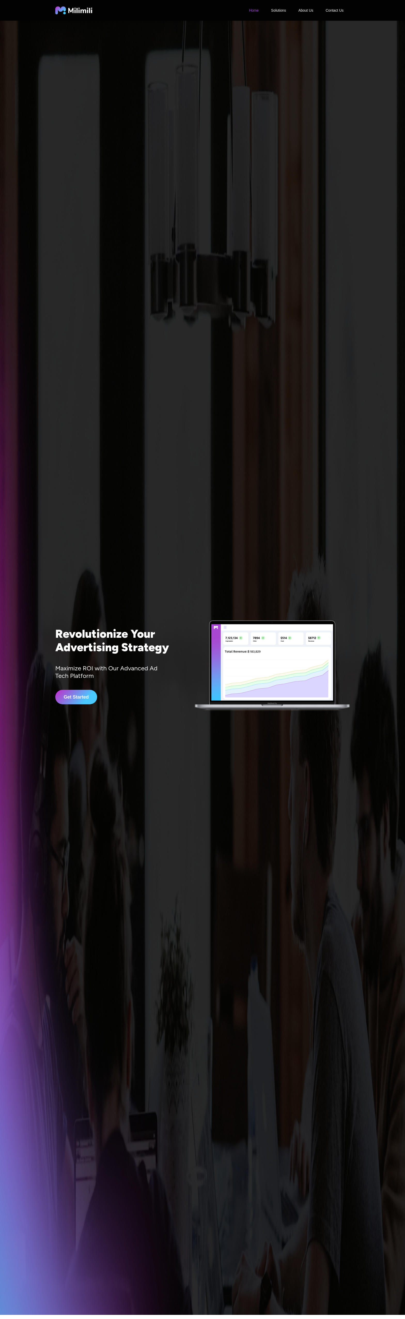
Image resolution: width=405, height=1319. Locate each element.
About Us (305, 10)
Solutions (278, 10)
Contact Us (335, 10)
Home (254, 10)
